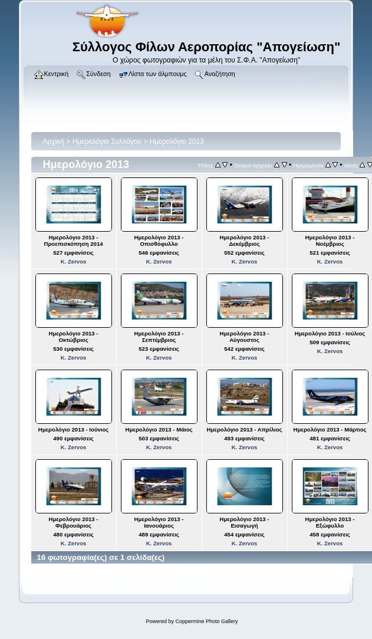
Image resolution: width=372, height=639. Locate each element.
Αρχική (53, 141)
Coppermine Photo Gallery (206, 621)
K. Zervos (74, 261)
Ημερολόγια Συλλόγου (107, 141)
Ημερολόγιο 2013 (177, 141)
